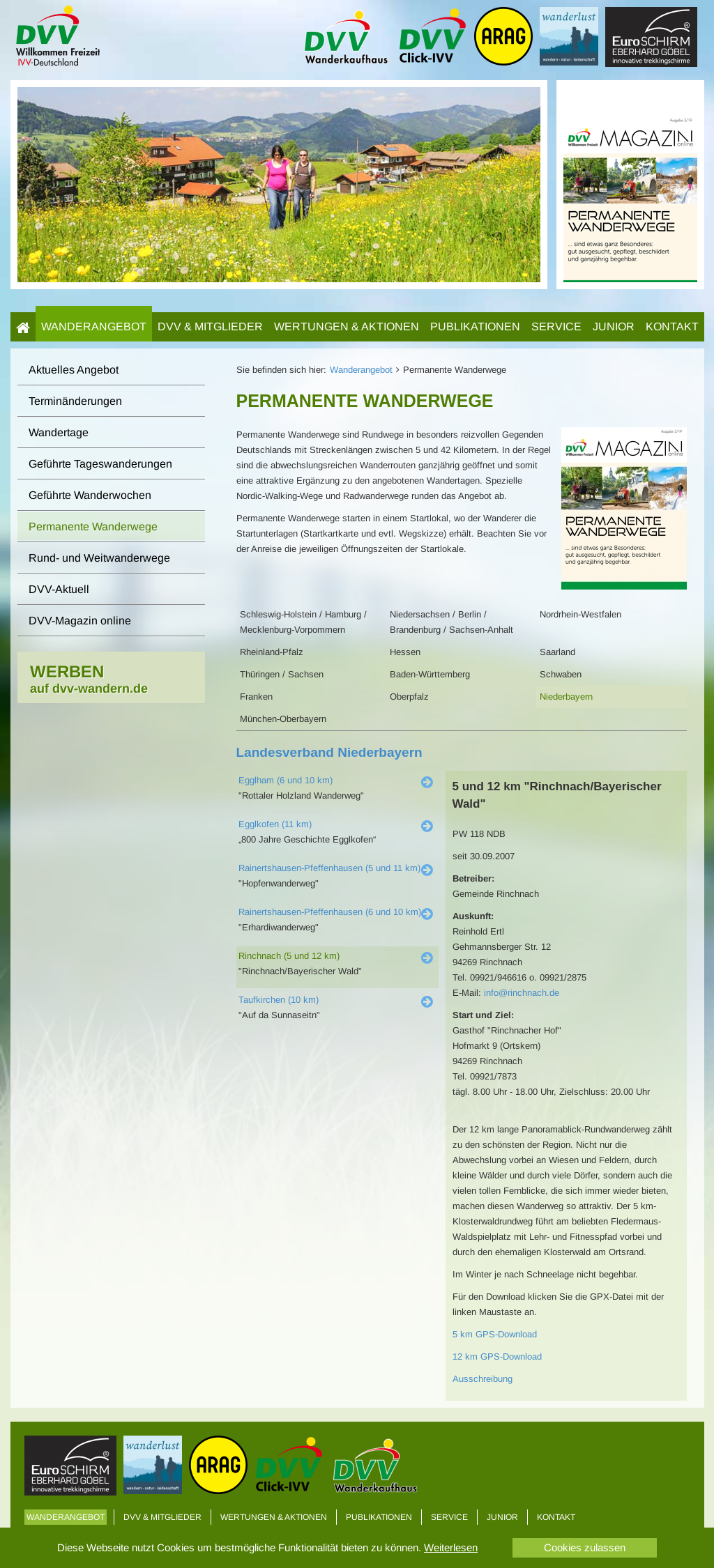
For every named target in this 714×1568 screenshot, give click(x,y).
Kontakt (672, 326)
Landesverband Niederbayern (329, 752)
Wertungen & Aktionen (346, 326)
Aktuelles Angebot (74, 370)
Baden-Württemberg (430, 674)
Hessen (405, 652)
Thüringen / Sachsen (282, 674)
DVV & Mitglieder (210, 326)
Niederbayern (566, 696)
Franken (256, 696)
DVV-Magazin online (80, 621)
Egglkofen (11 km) (275, 824)
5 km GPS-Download (495, 1334)
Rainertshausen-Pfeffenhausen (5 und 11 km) (329, 868)
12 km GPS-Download (497, 1356)
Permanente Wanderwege (93, 526)
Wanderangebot (93, 326)
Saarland (557, 652)
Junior (614, 326)
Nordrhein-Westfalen (580, 614)
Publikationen (475, 326)
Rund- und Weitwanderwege (99, 558)
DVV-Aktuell (59, 589)
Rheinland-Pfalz (271, 652)
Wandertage (59, 432)
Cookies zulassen (584, 1547)
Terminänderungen (75, 401)
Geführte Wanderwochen (90, 495)
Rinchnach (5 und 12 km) (289, 956)
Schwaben (561, 674)
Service (556, 326)
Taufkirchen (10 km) (278, 999)
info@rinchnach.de (521, 992)
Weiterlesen (451, 1547)
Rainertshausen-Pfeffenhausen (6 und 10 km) (329, 912)
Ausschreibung (482, 1379)
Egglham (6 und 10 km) (285, 780)
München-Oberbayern (283, 719)
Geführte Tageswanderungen (100, 464)
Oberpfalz (409, 696)
